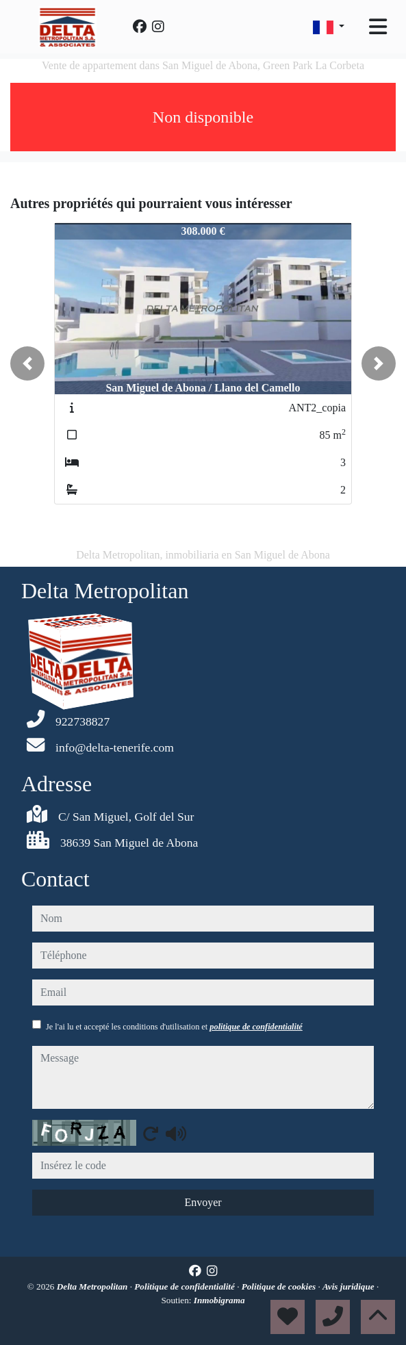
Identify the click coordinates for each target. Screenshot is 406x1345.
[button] (27, 363)
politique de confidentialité (256, 1027)
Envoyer (202, 1202)
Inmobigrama (219, 1300)
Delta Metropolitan (93, 1286)
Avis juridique (349, 1286)
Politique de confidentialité (185, 1286)
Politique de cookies (280, 1286)
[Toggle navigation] (378, 27)
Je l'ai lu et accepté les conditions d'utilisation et (174, 1027)
